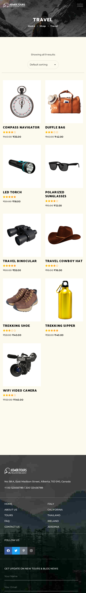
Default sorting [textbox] (38, 64)
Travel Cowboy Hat (64, 261)
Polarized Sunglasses (56, 194)
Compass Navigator (21, 127)
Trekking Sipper (60, 326)
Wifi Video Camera (20, 390)
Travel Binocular (20, 261)
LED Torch (12, 192)
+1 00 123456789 (13, 487)
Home (31, 26)
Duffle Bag (55, 127)
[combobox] (43, 64)
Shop (43, 26)
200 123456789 (34, 487)
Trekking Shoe (16, 326)
